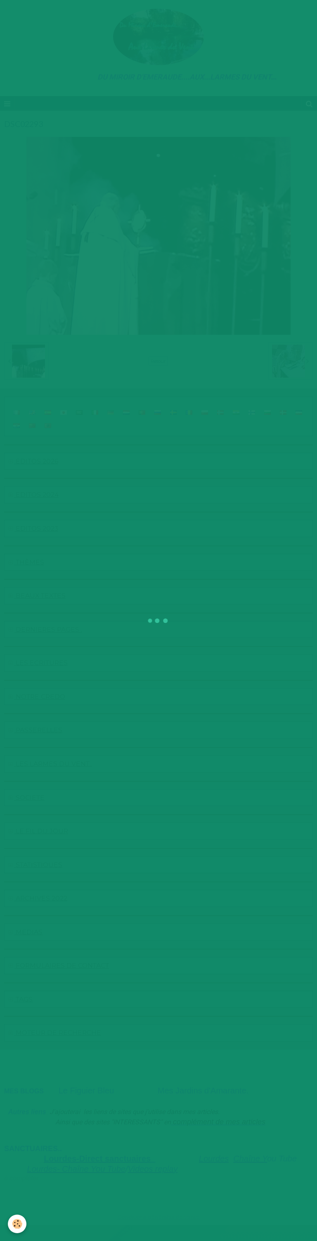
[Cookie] (17, 1224)
